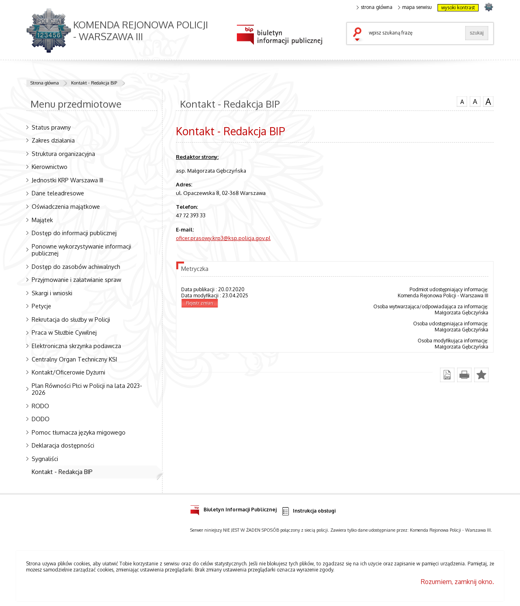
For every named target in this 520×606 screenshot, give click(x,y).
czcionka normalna (462, 100)
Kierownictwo (49, 166)
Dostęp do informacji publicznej (74, 232)
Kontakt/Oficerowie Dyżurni (68, 372)
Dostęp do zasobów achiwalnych (76, 266)
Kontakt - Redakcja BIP (94, 83)
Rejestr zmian (199, 303)
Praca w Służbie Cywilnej (64, 332)
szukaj (359, 35)
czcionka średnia (475, 101)
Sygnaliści (45, 458)
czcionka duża (488, 101)
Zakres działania (53, 140)
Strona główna (44, 83)
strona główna (374, 7)
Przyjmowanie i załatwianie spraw (76, 279)
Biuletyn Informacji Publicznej (233, 508)
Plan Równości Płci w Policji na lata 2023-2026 (87, 389)
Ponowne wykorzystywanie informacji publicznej (81, 249)
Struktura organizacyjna (63, 153)
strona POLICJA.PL (488, 7)
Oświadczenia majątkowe (66, 206)
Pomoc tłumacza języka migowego (79, 432)
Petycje (41, 305)
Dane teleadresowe (58, 193)
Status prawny (51, 127)
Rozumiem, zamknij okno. (457, 582)
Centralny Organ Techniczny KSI (74, 359)
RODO (40, 405)
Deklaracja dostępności (63, 445)
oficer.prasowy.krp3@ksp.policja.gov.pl (223, 237)
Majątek (42, 219)
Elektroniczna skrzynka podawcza (76, 345)
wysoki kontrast (458, 7)
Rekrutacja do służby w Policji (71, 319)
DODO (41, 418)
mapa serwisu (415, 7)
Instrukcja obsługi (308, 511)
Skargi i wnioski (52, 293)
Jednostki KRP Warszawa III (67, 180)
